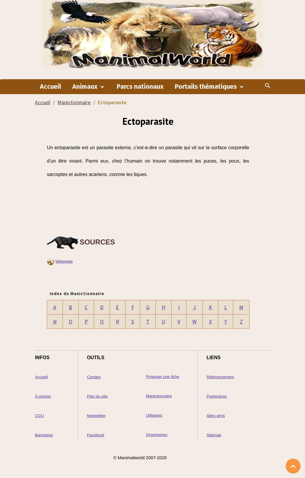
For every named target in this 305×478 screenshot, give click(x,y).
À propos (43, 396)
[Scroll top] (293, 466)
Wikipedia (64, 261)
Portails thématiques (206, 87)
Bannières (44, 435)
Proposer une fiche (162, 376)
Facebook (96, 435)
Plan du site (97, 396)
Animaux (85, 87)
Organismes (156, 434)
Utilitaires (154, 415)
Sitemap (214, 435)
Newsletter (96, 415)
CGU (39, 415)
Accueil (50, 87)
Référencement (220, 377)
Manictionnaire (74, 102)
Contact (94, 377)
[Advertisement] (148, 206)
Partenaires (217, 396)
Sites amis (216, 415)
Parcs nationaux (140, 87)
